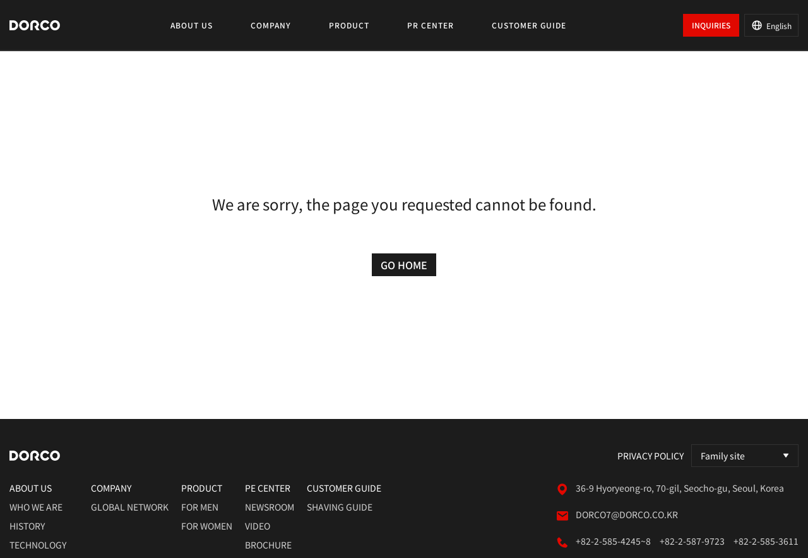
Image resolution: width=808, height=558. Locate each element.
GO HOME (404, 264)
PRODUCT (349, 25)
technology (37, 544)
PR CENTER (430, 25)
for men (199, 506)
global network (130, 506)
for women (206, 525)
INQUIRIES (711, 25)
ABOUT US (191, 25)
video (257, 525)
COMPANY (271, 25)
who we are (35, 506)
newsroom (269, 506)
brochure (268, 544)
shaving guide (339, 506)
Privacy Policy (650, 455)
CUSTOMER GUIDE (529, 25)
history (27, 525)
